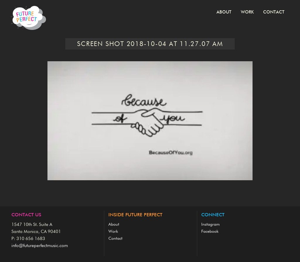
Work (247, 12)
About (224, 12)
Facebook (210, 231)
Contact (273, 12)
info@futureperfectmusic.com (39, 246)
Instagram (210, 224)
